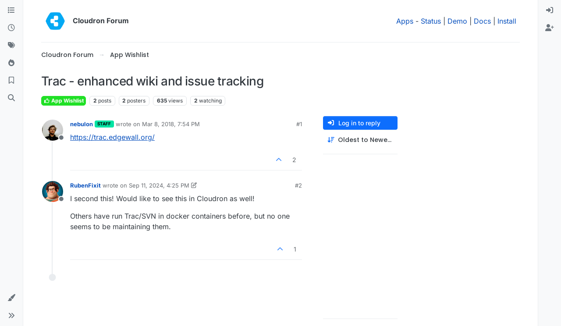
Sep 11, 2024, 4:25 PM (159, 185)
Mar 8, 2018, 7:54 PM (171, 124)
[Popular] (11, 63)
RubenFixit (85, 185)
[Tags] (11, 46)
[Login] (549, 11)
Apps (404, 21)
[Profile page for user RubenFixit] (52, 191)
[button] (11, 298)
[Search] (11, 98)
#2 (298, 185)
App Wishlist (63, 100)
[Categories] (11, 11)
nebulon (81, 124)
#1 (299, 124)
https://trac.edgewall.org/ (112, 137)
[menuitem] (549, 11)
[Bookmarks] (11, 81)
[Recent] (11, 28)
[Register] (549, 28)
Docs (482, 21)
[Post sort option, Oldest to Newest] (360, 140)
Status (431, 21)
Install (506, 21)
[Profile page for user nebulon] (52, 130)
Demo (457, 21)
